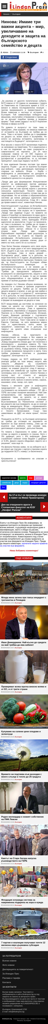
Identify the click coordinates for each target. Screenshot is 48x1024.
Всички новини (9, 961)
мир (30, 478)
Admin (4, 52)
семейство (6, 483)
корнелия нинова (9, 478)
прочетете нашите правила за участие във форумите (23, 544)
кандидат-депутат (38, 483)
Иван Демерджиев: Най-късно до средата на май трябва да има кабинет (23, 643)
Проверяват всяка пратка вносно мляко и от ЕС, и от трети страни (23, 687)
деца (17, 483)
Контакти (6, 982)
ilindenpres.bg (7, 1019)
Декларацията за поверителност (17, 969)
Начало (6, 14)
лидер (24, 483)
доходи (39, 478)
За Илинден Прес (10, 974)
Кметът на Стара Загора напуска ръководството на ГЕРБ (18, 859)
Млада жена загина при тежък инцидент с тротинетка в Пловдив (23, 598)
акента (23, 478)
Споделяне (10, 57)
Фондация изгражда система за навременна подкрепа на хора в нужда (22, 901)
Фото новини (8, 965)
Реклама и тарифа (11, 978)
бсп (3, 487)
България (16, 14)
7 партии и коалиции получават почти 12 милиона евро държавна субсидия (23, 943)
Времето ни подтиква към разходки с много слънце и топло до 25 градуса (21, 775)
